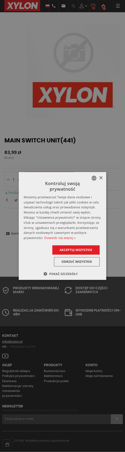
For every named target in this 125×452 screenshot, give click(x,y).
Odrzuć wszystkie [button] (77, 262)
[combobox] (94, 178)
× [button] (101, 178)
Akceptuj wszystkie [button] (76, 250)
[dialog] (62, 226)
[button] (62, 273)
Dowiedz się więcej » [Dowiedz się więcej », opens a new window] (60, 238)
